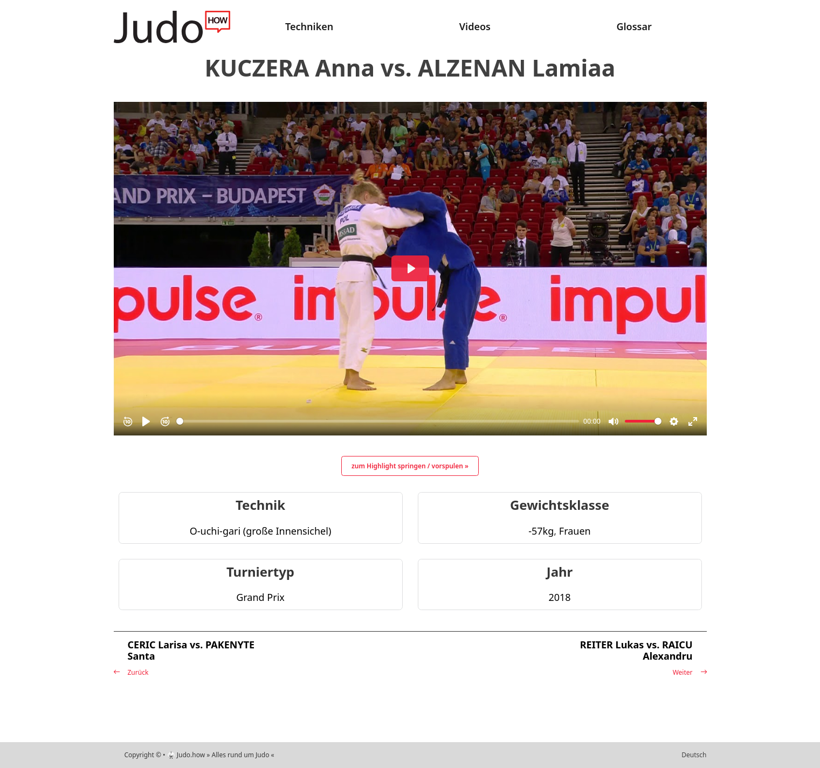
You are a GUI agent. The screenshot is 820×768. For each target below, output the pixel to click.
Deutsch (693, 754)
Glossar (633, 26)
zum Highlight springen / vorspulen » (410, 466)
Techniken (309, 26)
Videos (475, 26)
